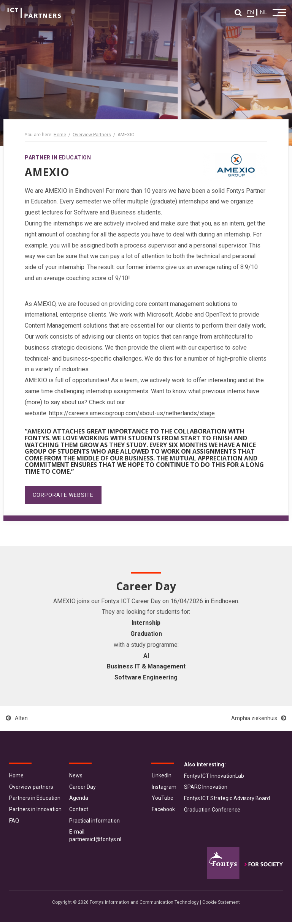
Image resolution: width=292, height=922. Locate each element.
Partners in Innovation (35, 809)
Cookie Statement (221, 902)
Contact (78, 809)
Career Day (82, 787)
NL (263, 12)
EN (250, 12)
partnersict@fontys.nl (95, 839)
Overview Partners (92, 134)
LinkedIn (161, 775)
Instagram (164, 787)
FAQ (14, 821)
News (76, 775)
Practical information (94, 821)
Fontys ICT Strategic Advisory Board (227, 798)
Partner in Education (58, 157)
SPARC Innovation (205, 787)
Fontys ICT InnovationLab (214, 776)
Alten (17, 718)
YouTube (162, 798)
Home (60, 134)
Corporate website (63, 495)
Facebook (163, 809)
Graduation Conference (212, 810)
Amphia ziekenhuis (258, 718)
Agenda (78, 798)
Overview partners (31, 787)
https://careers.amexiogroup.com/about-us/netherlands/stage (132, 413)
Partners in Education (34, 798)
